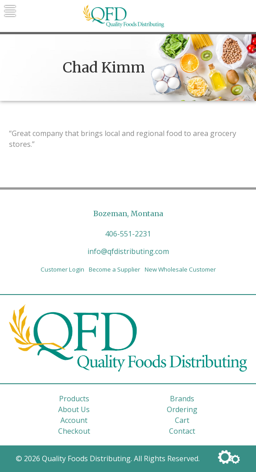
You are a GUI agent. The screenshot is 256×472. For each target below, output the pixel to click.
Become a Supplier (114, 269)
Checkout (74, 431)
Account (73, 420)
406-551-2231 (128, 234)
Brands (182, 399)
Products (74, 399)
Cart (182, 420)
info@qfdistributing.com (128, 251)
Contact (182, 431)
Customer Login (62, 269)
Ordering (182, 409)
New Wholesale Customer (180, 269)
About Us (74, 409)
